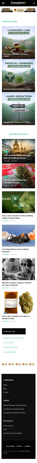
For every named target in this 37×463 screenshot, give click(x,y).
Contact (5, 392)
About (5, 385)
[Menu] (3, 3)
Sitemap (28, 446)
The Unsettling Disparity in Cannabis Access (15, 181)
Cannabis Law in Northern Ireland (13, 409)
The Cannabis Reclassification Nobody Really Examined (17, 156)
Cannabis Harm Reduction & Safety (16, 122)
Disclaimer (10, 446)
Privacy (20, 446)
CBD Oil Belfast (9, 342)
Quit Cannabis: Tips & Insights (12, 433)
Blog (4, 388)
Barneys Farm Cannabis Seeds (13, 338)
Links (5, 429)
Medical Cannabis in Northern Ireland (17, 89)
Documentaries (8, 426)
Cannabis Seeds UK (10, 352)
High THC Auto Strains (11, 347)
